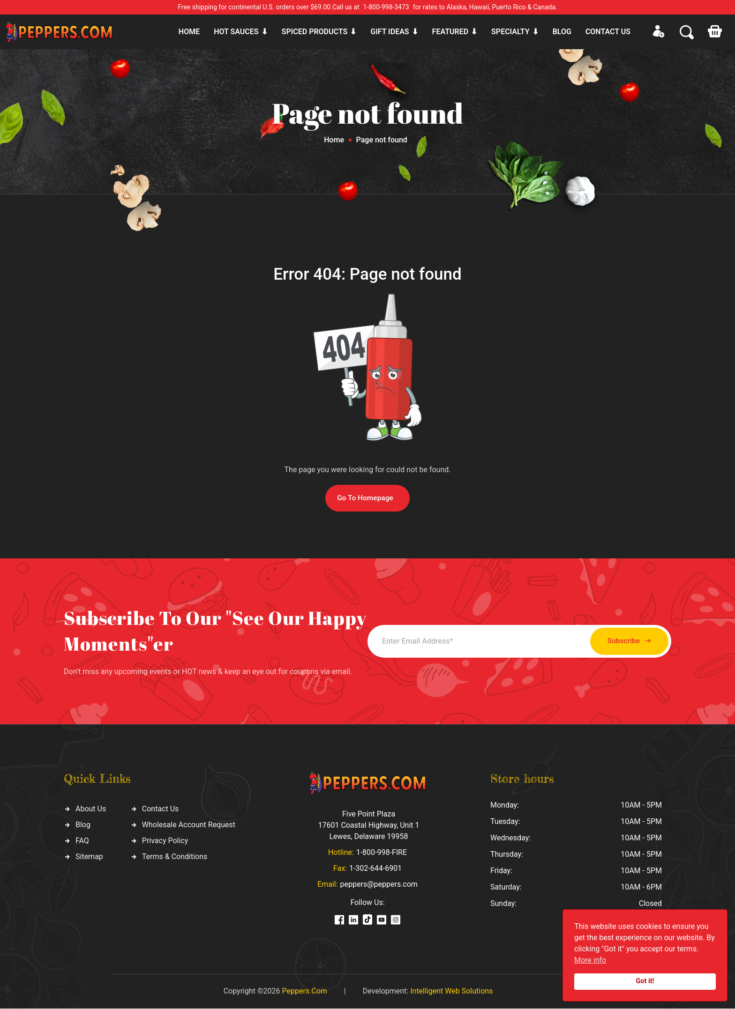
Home (189, 31)
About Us (90, 809)
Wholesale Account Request (188, 825)
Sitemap (89, 857)
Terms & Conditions (175, 857)
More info (590, 960)
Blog (562, 31)
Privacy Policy (165, 841)
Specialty (510, 31)
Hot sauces (236, 31)
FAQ (82, 841)
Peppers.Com (304, 991)
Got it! (645, 981)
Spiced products (315, 31)
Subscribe (619, 641)
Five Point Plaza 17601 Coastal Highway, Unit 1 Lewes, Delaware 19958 (368, 825)
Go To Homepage (365, 498)
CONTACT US (607, 31)
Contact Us (160, 809)
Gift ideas (389, 31)
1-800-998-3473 (386, 7)
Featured (450, 31)
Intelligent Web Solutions (451, 991)
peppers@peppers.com (379, 884)
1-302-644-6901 (375, 868)
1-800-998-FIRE (381, 852)
